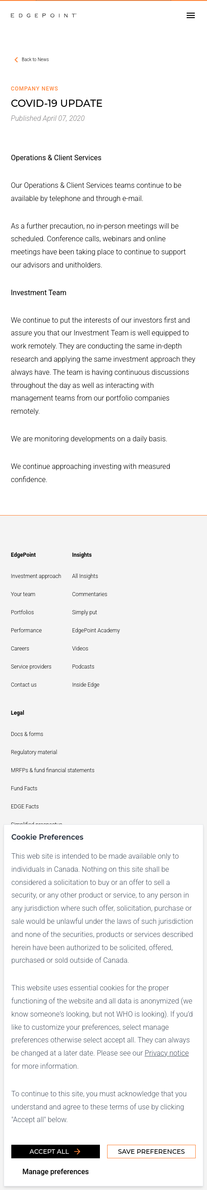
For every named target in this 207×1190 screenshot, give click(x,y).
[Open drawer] (190, 15)
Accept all (55, 1151)
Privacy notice (167, 1053)
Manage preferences (55, 1171)
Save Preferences (151, 1151)
